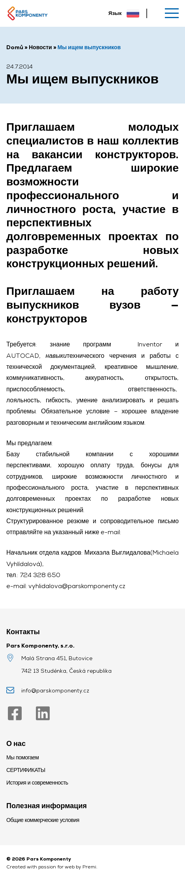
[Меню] (172, 13)
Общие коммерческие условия (42, 820)
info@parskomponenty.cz (55, 690)
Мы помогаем (22, 757)
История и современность (37, 782)
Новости (40, 47)
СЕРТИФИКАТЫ (25, 770)
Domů (14, 47)
